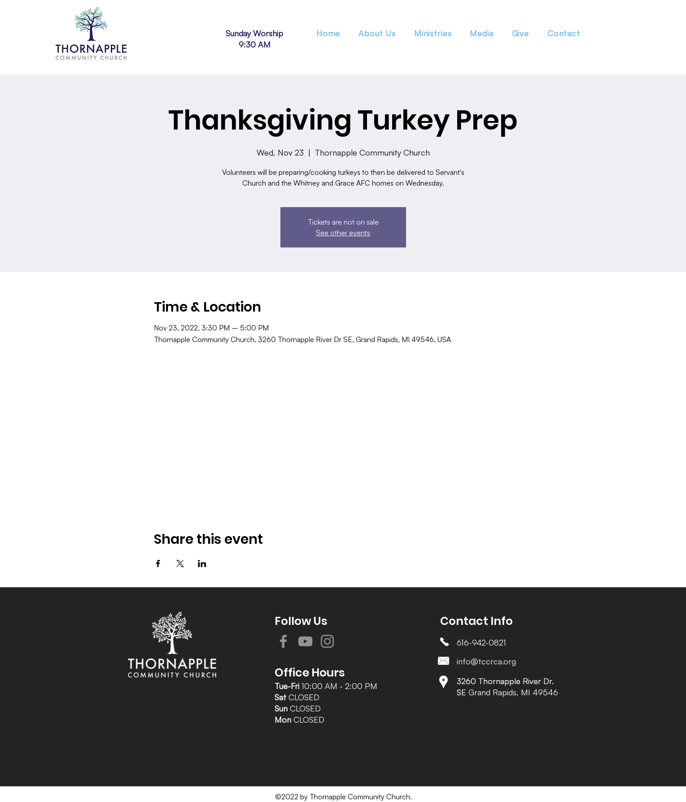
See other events (343, 232)
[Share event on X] (180, 563)
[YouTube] (305, 641)
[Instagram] (327, 641)
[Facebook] (283, 641)
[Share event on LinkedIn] (202, 563)
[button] (432, 33)
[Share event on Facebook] (158, 563)
